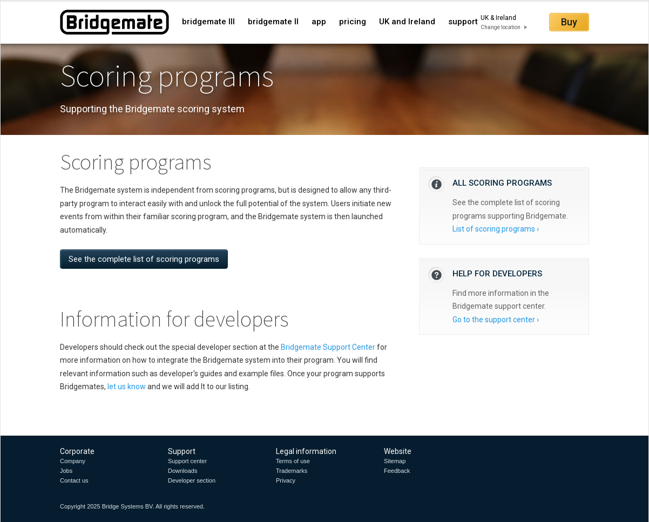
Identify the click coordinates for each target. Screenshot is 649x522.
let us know (126, 386)
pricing (352, 21)
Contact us (74, 480)
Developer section (191, 480)
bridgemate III (208, 21)
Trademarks (291, 470)
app (319, 21)
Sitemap (394, 461)
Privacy (285, 480)
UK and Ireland (407, 21)
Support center (187, 461)
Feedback (397, 470)
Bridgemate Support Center (328, 347)
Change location (500, 27)
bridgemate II (273, 21)
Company (72, 461)
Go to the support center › (495, 319)
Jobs (66, 470)
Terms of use (293, 461)
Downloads (182, 470)
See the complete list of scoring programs (144, 259)
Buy (569, 22)
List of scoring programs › (495, 229)
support (463, 21)
